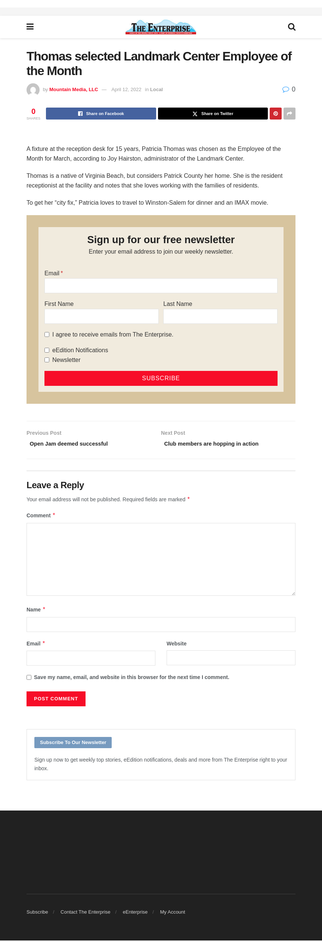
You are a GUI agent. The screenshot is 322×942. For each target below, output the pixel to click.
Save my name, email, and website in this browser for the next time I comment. (131, 679)
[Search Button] (291, 27)
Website (176, 645)
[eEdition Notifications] (46, 350)
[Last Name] (220, 316)
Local (156, 89)
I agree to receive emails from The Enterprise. (112, 334)
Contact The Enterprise (85, 913)
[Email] (161, 285)
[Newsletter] (46, 359)
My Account (172, 913)
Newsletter (66, 360)
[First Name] (101, 316)
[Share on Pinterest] (276, 114)
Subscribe (37, 913)
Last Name (177, 304)
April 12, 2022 (126, 89)
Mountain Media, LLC (73, 89)
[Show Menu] (30, 27)
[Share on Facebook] (101, 114)
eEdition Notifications (80, 350)
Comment (41, 517)
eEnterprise (135, 913)
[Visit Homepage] (161, 26)
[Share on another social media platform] (289, 114)
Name (36, 611)
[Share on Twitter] (213, 114)
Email (51, 273)
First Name (59, 304)
